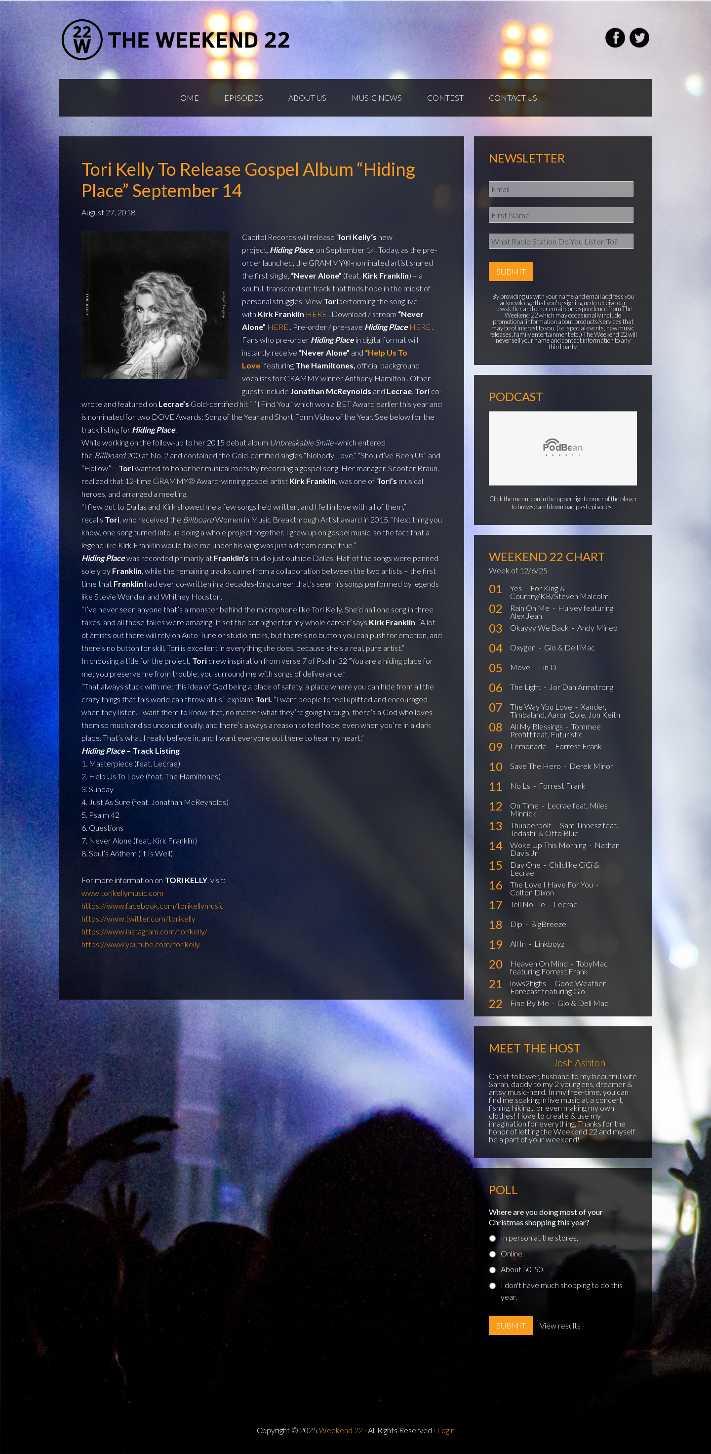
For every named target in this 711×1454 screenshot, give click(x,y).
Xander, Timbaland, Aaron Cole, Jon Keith (565, 710)
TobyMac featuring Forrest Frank (559, 967)
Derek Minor (591, 765)
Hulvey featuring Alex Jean (561, 611)
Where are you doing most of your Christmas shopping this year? (546, 1217)
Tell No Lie (528, 904)
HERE (316, 314)
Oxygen (523, 647)
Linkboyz (549, 943)
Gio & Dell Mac (569, 647)
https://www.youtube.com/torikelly (140, 944)
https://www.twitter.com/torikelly (138, 918)
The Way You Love (542, 706)
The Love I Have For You (552, 884)
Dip (517, 924)
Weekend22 (176, 39)
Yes (516, 588)
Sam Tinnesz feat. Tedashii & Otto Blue (564, 829)
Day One (526, 864)
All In (518, 943)
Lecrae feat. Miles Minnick (559, 809)
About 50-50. (523, 1269)
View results (560, 1325)
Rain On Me (530, 607)
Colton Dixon (532, 892)
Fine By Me (530, 1003)
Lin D (547, 667)
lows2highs (529, 983)
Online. (512, 1253)
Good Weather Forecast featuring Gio (558, 987)
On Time (525, 805)
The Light (526, 686)
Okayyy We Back (540, 627)
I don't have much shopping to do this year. (562, 1290)
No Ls (521, 785)
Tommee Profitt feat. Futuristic (555, 730)
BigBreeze (548, 924)
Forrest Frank (578, 746)
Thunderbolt (531, 825)
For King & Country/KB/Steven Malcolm (559, 592)
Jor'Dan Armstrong (581, 686)
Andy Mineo (597, 627)
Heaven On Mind (539, 963)
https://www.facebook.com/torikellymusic (152, 905)
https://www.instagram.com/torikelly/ (144, 931)
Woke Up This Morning (549, 844)
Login (446, 1430)
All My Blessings (537, 726)
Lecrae (565, 904)
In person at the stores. (539, 1237)
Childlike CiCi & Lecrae (554, 868)
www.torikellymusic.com (122, 892)
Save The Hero (536, 765)
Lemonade (529, 746)
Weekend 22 (341, 1430)
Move (521, 667)
